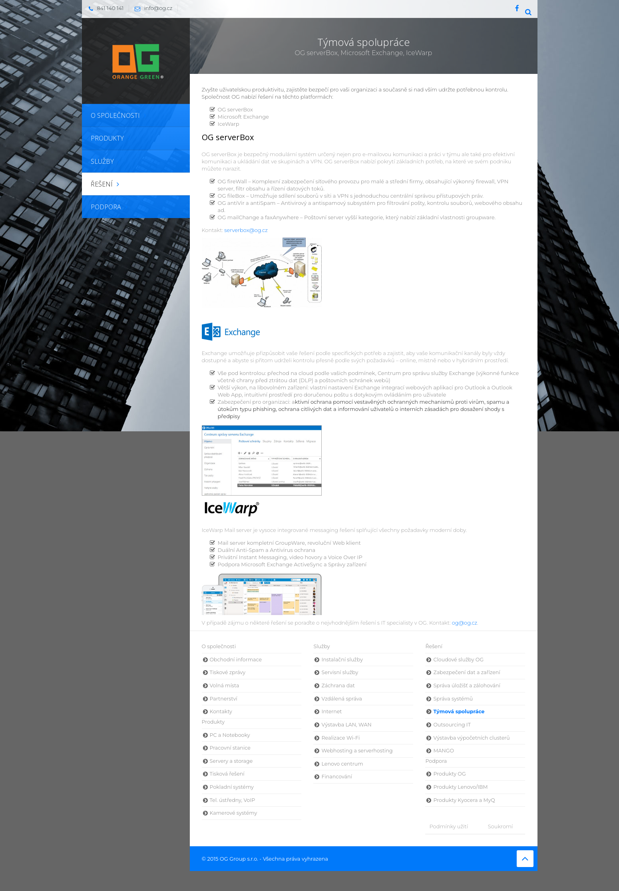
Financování (336, 777)
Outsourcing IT (451, 725)
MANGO (443, 751)
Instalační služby (341, 660)
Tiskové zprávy (228, 672)
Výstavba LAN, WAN (346, 725)
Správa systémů (453, 699)
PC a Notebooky (230, 735)
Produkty (213, 722)
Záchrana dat (337, 686)
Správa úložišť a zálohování (466, 686)
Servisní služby (339, 672)
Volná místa (224, 686)
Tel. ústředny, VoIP (232, 800)
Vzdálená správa (341, 699)
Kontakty (221, 711)
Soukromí (500, 826)
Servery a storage (231, 761)
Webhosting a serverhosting (356, 751)
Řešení (433, 646)
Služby (321, 646)
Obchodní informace (236, 660)
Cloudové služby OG (458, 660)
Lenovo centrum (342, 764)
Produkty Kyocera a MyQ (464, 800)
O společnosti (219, 646)
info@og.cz (152, 8)
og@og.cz (464, 622)
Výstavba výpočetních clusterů (471, 738)
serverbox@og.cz (245, 230)
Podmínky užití (448, 826)
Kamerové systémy (233, 813)
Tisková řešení (227, 774)
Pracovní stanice (230, 748)
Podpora (436, 761)
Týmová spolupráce (458, 711)
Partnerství (223, 699)
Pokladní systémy (232, 787)
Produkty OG (449, 774)
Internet (331, 711)
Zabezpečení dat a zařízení (466, 672)
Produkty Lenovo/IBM (460, 787)
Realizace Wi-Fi (340, 738)
